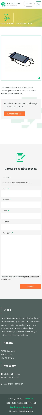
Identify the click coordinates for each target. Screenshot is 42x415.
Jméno (6, 189)
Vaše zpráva (8, 233)
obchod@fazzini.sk (12, 374)
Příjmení (7, 200)
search (38, 3)
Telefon (6, 222)
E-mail (6, 211)
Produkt (6, 177)
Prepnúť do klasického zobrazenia (21, 403)
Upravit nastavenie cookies (21, 411)
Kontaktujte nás (14, 114)
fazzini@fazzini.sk (11, 377)
